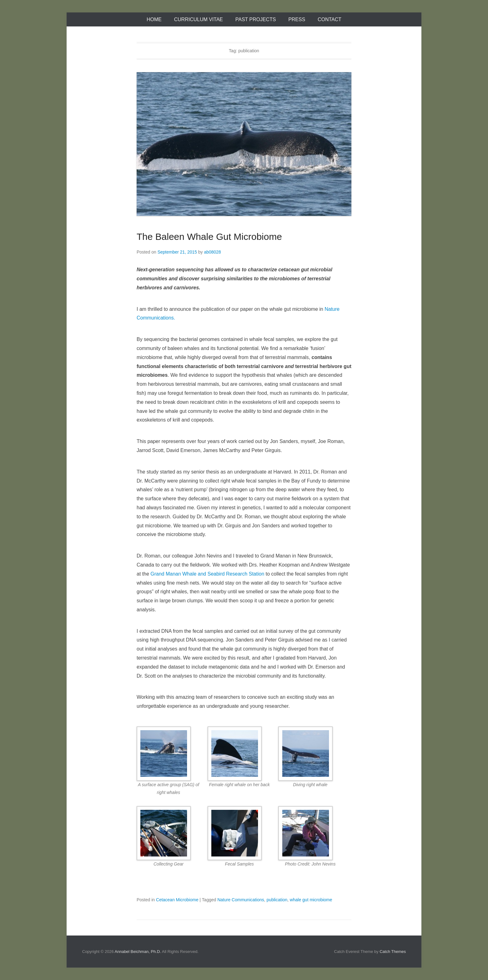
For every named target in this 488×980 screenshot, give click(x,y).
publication (276, 899)
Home (154, 19)
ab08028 (212, 252)
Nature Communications (240, 899)
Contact (329, 19)
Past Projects (255, 19)
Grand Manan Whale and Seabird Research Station (207, 573)
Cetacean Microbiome (177, 899)
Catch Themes (393, 951)
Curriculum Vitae (198, 19)
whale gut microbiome (311, 899)
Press (296, 19)
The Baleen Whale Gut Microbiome (209, 236)
